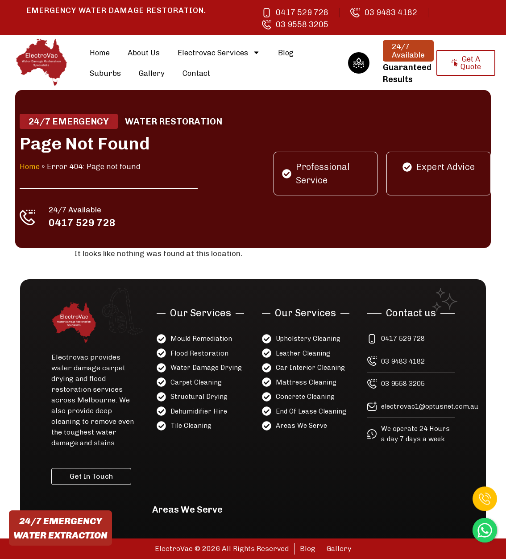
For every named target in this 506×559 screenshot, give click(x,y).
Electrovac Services (219, 52)
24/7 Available (80, 208)
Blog (286, 52)
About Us (144, 52)
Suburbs (105, 73)
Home (100, 52)
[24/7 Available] (33, 216)
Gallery (152, 73)
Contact (196, 73)
